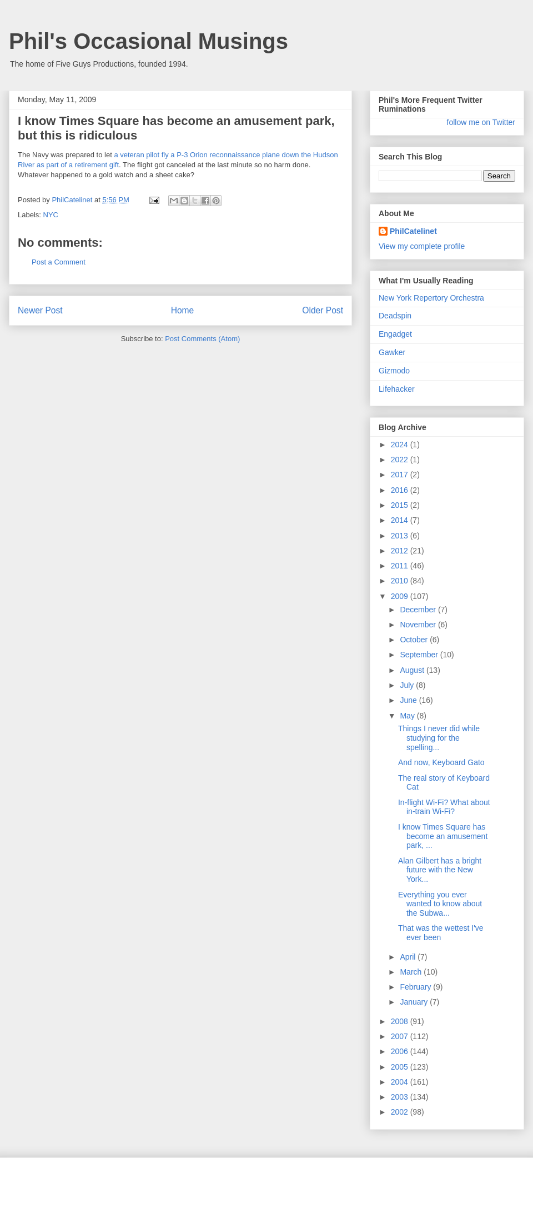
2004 (400, 1081)
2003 (400, 1096)
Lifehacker (397, 389)
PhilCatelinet (413, 231)
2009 (400, 596)
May (408, 715)
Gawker (392, 352)
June (409, 700)
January (415, 1001)
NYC (50, 215)
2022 (400, 459)
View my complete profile (422, 246)
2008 (400, 1021)
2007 (400, 1036)
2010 (400, 580)
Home (182, 310)
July (408, 685)
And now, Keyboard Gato (441, 762)
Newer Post (40, 310)
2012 (400, 550)
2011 (400, 565)
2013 (400, 535)
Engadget (395, 334)
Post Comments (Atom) (202, 339)
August (413, 670)
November (419, 624)
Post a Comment (59, 262)
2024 (400, 444)
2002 (400, 1111)
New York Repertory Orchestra (431, 297)
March (412, 971)
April (409, 956)
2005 (400, 1066)
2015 (400, 505)
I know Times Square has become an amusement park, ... (442, 836)
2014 (400, 520)
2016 (400, 490)
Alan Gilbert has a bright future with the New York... (439, 870)
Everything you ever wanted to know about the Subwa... (440, 904)
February (416, 986)
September (420, 654)
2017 (400, 474)
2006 (400, 1051)
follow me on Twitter (481, 122)
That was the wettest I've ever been (441, 933)
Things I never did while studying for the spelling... (439, 738)
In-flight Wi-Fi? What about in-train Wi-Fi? (444, 807)
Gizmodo (394, 370)
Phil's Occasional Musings (148, 41)
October (415, 639)
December (419, 609)
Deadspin (395, 315)
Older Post (322, 310)
